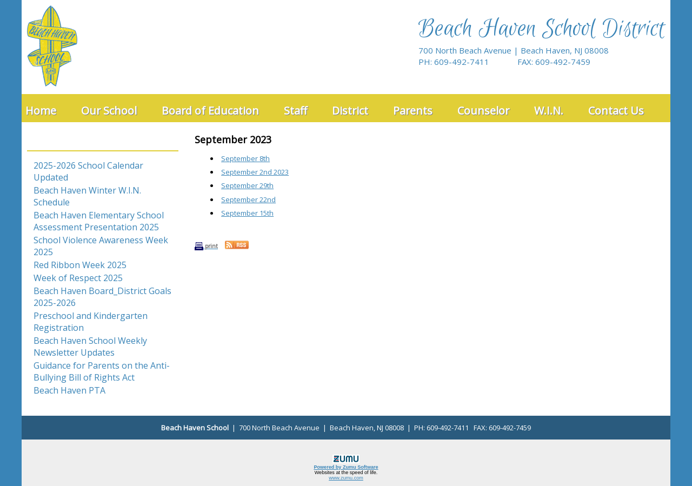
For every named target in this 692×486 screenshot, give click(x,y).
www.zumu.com (346, 478)
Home (40, 110)
